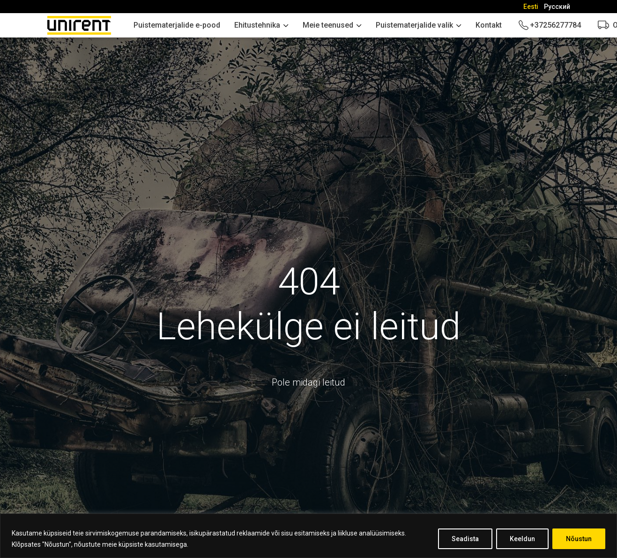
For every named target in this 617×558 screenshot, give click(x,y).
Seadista (465, 539)
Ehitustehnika (257, 25)
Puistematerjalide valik (414, 25)
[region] (308, 535)
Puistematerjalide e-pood (177, 25)
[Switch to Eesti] (530, 6)
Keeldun (522, 539)
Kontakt (489, 25)
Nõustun (579, 539)
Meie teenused (328, 25)
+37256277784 (555, 25)
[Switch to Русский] (557, 6)
